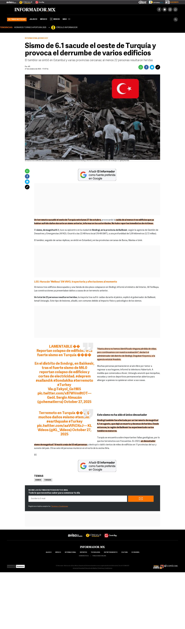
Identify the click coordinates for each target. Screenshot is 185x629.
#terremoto (83, 381)
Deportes (83, 552)
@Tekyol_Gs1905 (67, 389)
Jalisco (33, 19)
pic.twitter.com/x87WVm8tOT (63, 393)
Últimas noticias (16, 19)
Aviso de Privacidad (79, 568)
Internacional (31, 38)
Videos (55, 19)
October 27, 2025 (77, 402)
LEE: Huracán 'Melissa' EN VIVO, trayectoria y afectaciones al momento (76, 282)
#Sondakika (63, 381)
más (66, 19)
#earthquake (57, 421)
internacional (70, 552)
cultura (124, 552)
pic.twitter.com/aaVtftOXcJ (60, 426)
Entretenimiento (110, 552)
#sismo (69, 417)
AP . (29, 66)
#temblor (83, 417)
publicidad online (99, 556)
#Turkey (64, 385)
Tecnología (95, 552)
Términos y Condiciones (59, 506)
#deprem (83, 376)
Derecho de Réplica (91, 568)
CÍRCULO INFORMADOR (66, 27)
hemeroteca (84, 556)
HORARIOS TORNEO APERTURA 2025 (30, 27)
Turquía (47, 480)
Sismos (38, 480)
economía (135, 552)
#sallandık (44, 381)
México (43, 19)
